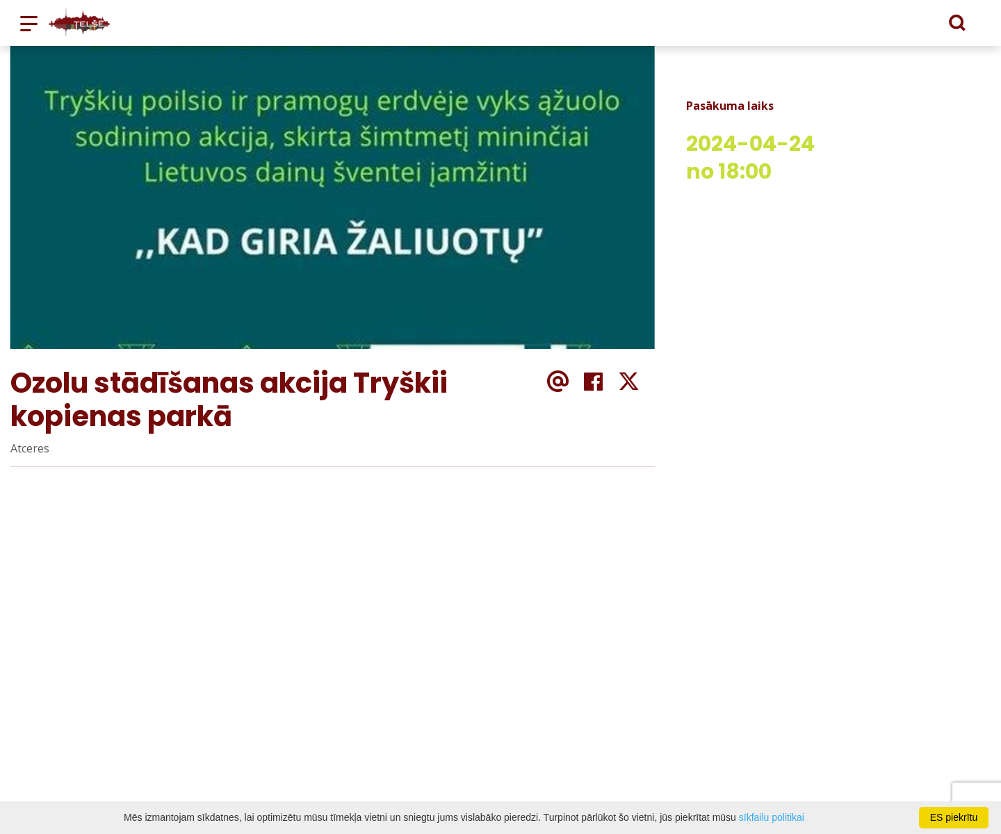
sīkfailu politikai (771, 817)
